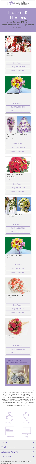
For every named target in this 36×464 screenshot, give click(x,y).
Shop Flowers (18, 63)
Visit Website (17, 103)
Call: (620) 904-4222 (18, 188)
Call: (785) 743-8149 (18, 147)
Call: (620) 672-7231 (18, 268)
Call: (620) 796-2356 (18, 349)
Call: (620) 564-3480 (18, 67)
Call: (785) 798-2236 (18, 309)
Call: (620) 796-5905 (18, 228)
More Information (17, 70)
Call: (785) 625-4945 (18, 107)
